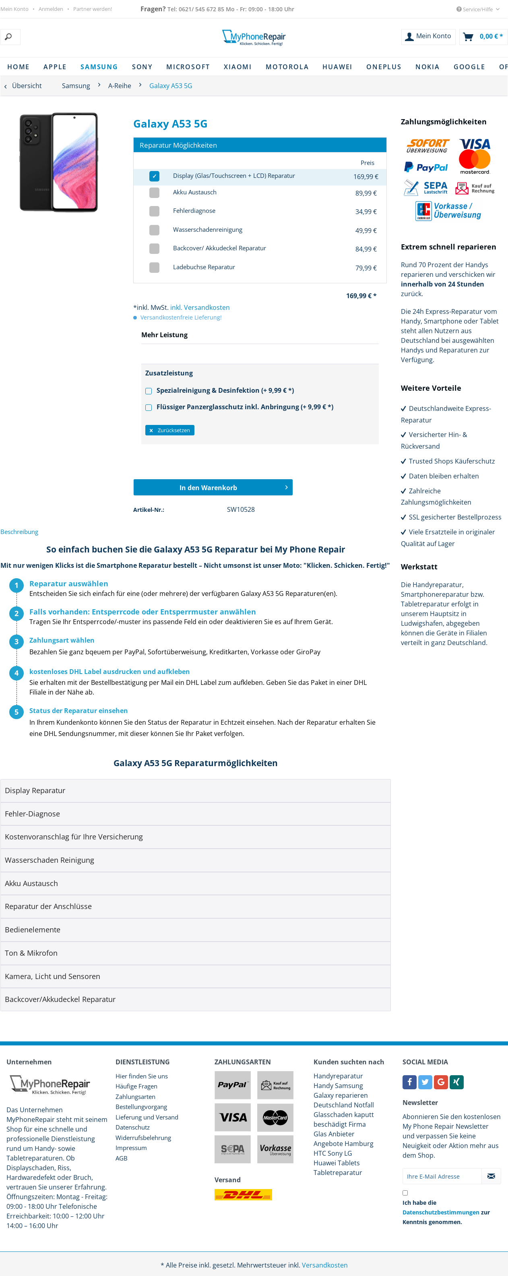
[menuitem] (51, 37)
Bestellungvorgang (141, 1107)
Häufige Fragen (136, 1086)
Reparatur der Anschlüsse (48, 906)
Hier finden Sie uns (142, 1076)
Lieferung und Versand (147, 1117)
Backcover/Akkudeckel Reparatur (60, 999)
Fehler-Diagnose (32, 813)
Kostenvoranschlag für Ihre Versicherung (74, 836)
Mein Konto (14, 8)
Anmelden (51, 8)
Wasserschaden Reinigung (49, 860)
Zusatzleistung (169, 373)
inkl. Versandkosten (200, 307)
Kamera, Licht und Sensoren (52, 976)
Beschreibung (19, 532)
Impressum (131, 1148)
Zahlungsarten (135, 1097)
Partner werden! (92, 8)
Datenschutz (133, 1127)
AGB (122, 1158)
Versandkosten (325, 1265)
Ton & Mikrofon (31, 953)
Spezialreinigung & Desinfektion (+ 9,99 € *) (219, 390)
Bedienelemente (32, 929)
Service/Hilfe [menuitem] (475, 9)
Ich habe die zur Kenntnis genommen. (446, 1212)
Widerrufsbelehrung (143, 1138)
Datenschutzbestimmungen (441, 1212)
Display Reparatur (35, 790)
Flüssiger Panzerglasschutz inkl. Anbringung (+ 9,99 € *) (239, 406)
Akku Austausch (31, 883)
